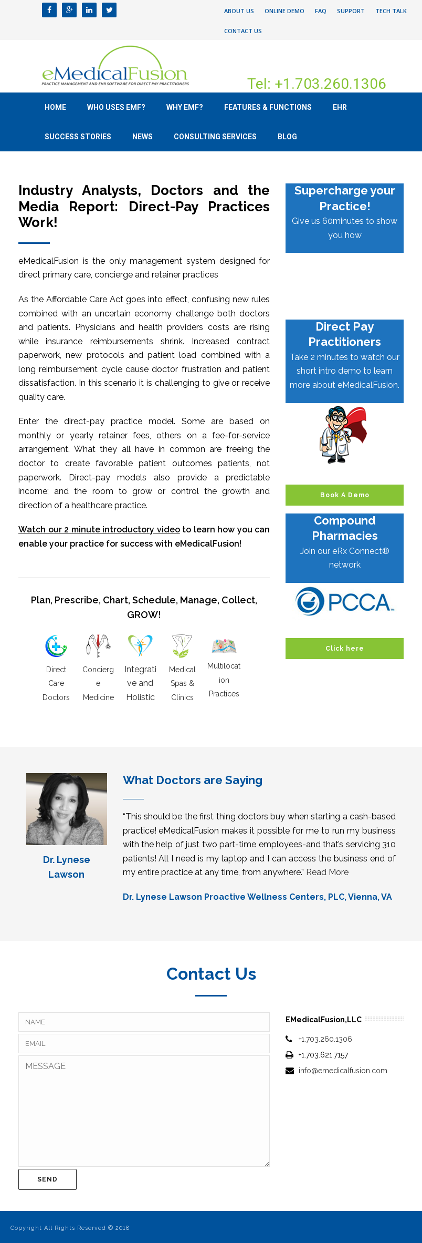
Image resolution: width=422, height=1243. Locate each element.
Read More (327, 872)
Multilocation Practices (223, 680)
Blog (287, 136)
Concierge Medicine (98, 683)
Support (351, 11)
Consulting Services (215, 136)
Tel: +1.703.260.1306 (316, 84)
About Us (239, 11)
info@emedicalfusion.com (343, 1070)
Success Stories (78, 136)
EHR (340, 107)
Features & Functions (268, 107)
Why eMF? (184, 107)
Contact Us (243, 31)
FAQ (320, 11)
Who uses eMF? (116, 107)
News (142, 136)
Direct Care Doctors (56, 683)
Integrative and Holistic (140, 683)
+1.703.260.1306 (325, 1039)
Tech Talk (391, 11)
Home (55, 107)
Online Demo (284, 11)
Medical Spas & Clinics (182, 683)
